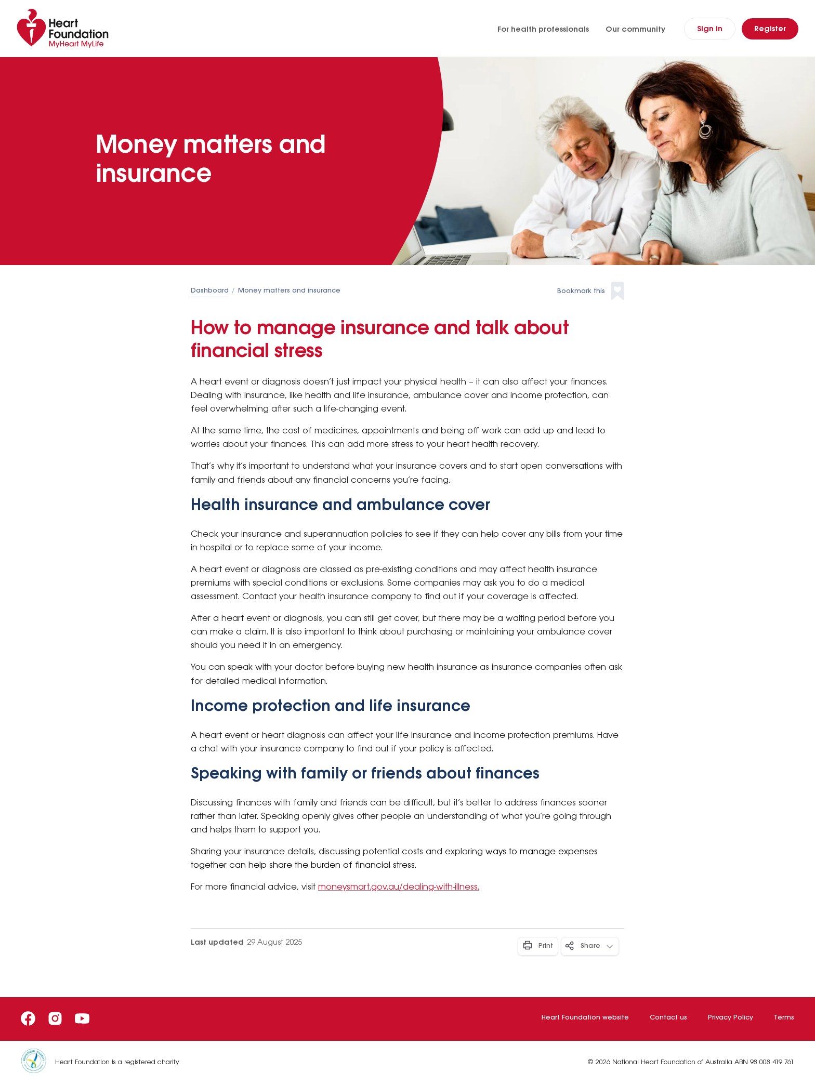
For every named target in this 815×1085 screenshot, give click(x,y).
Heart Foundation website (585, 1018)
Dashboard (210, 291)
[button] (590, 291)
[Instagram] (55, 1018)
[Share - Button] (590, 946)
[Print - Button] (538, 946)
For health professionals (543, 29)
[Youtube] (82, 1018)
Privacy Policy (730, 1018)
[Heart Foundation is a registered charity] (38, 1063)
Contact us (668, 1018)
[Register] (770, 28)
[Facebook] (28, 1018)
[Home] (65, 28)
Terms (784, 1018)
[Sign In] (709, 29)
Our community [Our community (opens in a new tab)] (635, 29)
